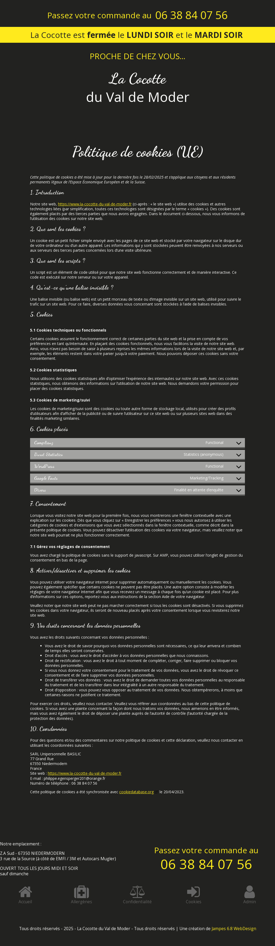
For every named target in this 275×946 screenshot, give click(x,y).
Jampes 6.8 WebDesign (234, 928)
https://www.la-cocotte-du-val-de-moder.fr (95, 204)
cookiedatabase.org (136, 791)
